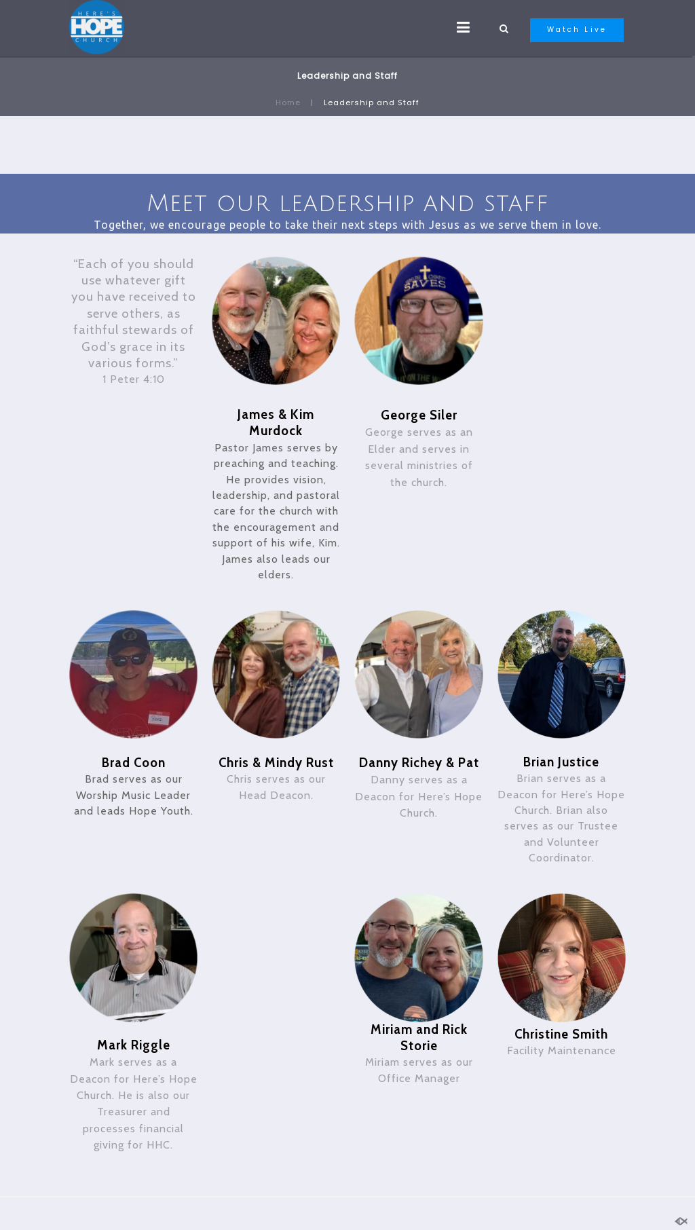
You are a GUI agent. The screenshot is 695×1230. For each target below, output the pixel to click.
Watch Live (576, 29)
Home (288, 102)
